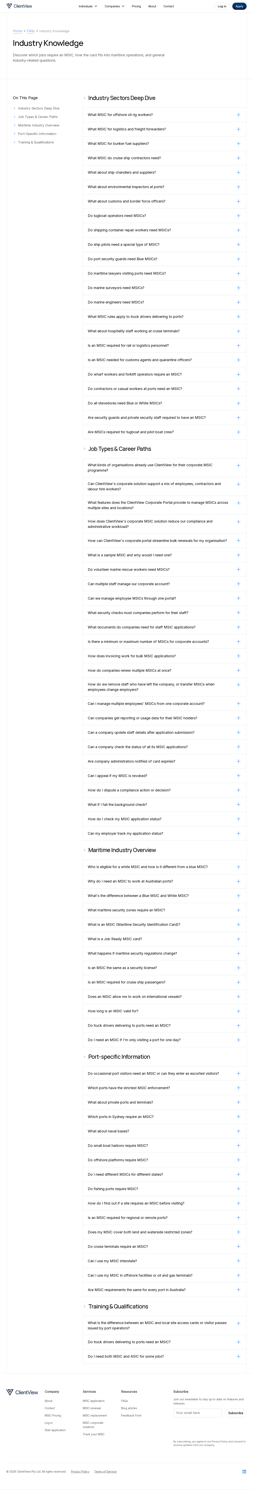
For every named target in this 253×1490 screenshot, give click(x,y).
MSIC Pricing (53, 1415)
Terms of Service (105, 1471)
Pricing (136, 6)
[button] (88, 6)
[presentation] (203, 1428)
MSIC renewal (92, 1408)
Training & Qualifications (36, 142)
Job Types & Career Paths (38, 117)
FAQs (124, 1400)
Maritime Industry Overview (38, 125)
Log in (222, 6)
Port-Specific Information (37, 134)
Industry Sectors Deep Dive (38, 108)
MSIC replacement (95, 1415)
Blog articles (129, 1408)
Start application (55, 1430)
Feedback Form (131, 1415)
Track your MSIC (94, 1434)
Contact (168, 6)
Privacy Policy (80, 1471)
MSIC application (94, 1400)
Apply (239, 6)
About (152, 6)
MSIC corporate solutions (93, 1425)
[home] (31, 6)
